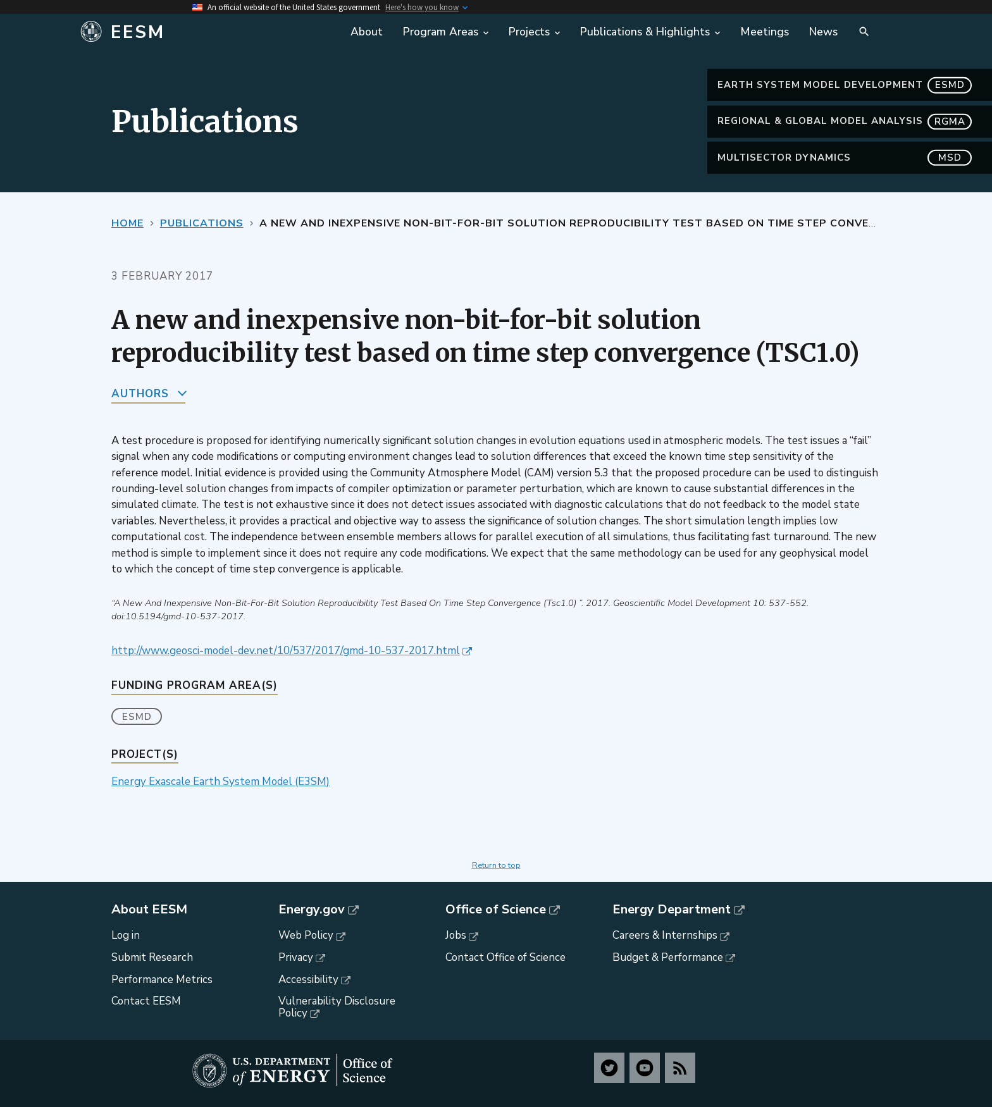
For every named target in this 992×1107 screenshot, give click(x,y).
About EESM (149, 909)
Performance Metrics (162, 979)
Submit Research (152, 957)
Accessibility (308, 979)
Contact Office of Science (505, 957)
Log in (125, 935)
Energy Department (671, 909)
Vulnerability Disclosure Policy (336, 1007)
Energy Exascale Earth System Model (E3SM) (220, 781)
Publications (202, 223)
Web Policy (305, 935)
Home (127, 223)
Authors (140, 394)
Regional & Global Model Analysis (844, 121)
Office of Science (495, 909)
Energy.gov (311, 909)
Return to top (496, 865)
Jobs (455, 935)
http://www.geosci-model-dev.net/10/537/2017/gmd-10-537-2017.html (285, 650)
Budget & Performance (667, 957)
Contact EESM (146, 1001)
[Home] (206, 32)
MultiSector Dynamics (844, 158)
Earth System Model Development (844, 85)
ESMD (137, 716)
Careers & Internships (664, 935)
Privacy (295, 957)
